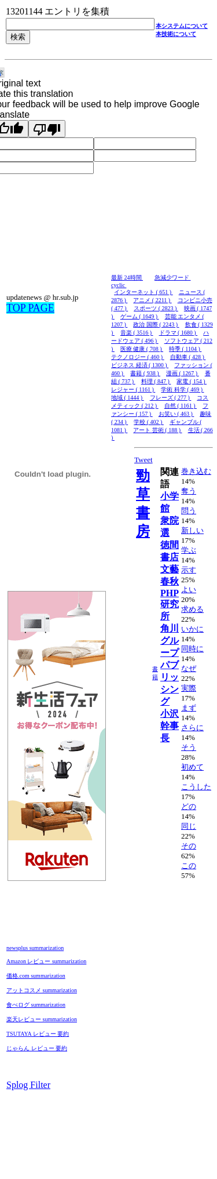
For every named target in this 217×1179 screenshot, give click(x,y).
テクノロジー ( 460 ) (137, 357)
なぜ (188, 668)
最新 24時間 (127, 277)
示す (188, 569)
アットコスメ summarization (41, 990)
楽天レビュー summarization (41, 1019)
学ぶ (188, 550)
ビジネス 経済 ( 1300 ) (139, 365)
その (188, 845)
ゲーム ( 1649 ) (139, 316)
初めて (192, 767)
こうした (196, 786)
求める (192, 609)
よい (188, 589)
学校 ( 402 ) (149, 422)
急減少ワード (173, 277)
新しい (192, 530)
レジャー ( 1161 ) (133, 389)
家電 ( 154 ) (191, 381)
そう (188, 747)
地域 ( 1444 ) (127, 397)
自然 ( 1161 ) (180, 405)
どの (188, 806)
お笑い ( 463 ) (176, 414)
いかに (192, 629)
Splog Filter (28, 1085)
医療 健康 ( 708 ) (141, 349)
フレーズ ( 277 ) (171, 397)
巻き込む (196, 471)
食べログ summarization (35, 1005)
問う (188, 510)
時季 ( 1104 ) (185, 349)
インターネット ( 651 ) (143, 292)
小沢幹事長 (169, 726)
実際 (188, 688)
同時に (192, 648)
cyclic (118, 285)
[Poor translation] (46, 128)
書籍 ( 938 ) (145, 373)
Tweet (143, 459)
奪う (188, 491)
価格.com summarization (35, 976)
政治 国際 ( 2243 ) (156, 324)
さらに (192, 727)
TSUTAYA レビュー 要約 (37, 1034)
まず (188, 707)
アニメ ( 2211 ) (152, 300)
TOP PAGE (30, 308)
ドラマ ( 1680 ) (178, 332)
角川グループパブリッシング (169, 664)
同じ (188, 826)
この (188, 865)
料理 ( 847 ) (156, 381)
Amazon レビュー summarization (46, 961)
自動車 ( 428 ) (188, 357)
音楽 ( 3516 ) (136, 332)
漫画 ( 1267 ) (182, 373)
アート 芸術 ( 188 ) (157, 430)
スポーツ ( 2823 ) (156, 308)
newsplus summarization (35, 948)
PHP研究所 (169, 604)
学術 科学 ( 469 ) (182, 389)
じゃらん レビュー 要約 (36, 1048)
